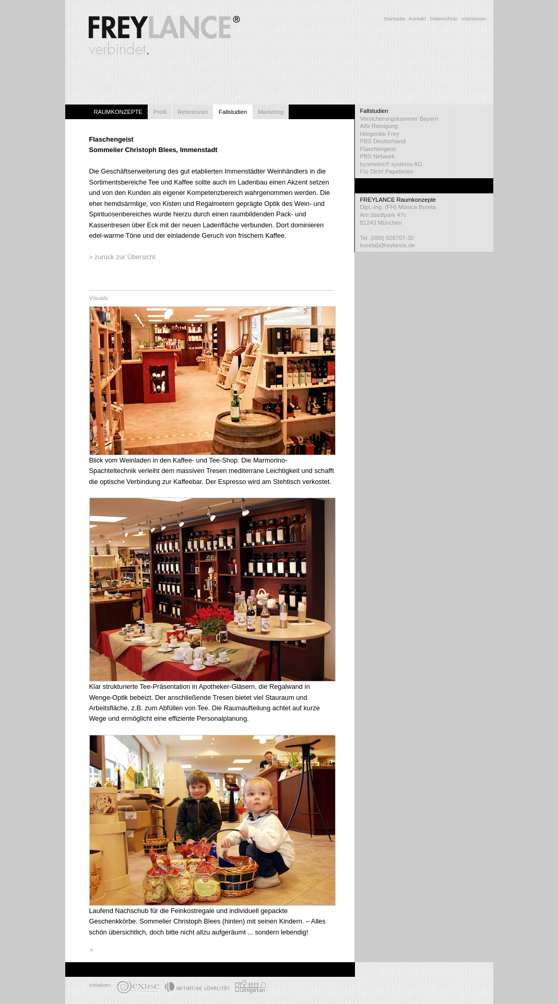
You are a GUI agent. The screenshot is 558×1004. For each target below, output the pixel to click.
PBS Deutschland (383, 141)
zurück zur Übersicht (125, 257)
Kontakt (417, 18)
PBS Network (377, 156)
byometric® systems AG (391, 164)
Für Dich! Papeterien (387, 171)
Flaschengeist (378, 149)
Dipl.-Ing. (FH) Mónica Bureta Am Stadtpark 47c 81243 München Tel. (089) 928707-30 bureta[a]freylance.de (424, 222)
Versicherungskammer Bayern (399, 119)
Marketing (270, 112)
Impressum (473, 18)
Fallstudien (233, 112)
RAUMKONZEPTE (118, 112)
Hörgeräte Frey (379, 134)
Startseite (394, 18)
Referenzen (192, 112)
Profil (160, 112)
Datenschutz (443, 18)
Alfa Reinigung (379, 126)
